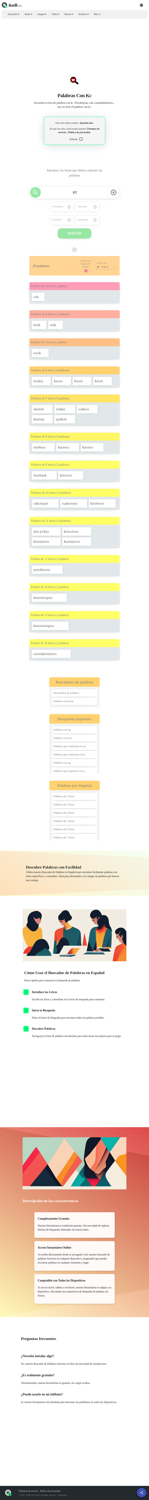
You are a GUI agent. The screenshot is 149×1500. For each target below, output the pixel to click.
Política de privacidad (79, 132)
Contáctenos (62, 1495)
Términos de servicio (28, 1491)
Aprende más (86, 123)
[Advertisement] (74, 44)
